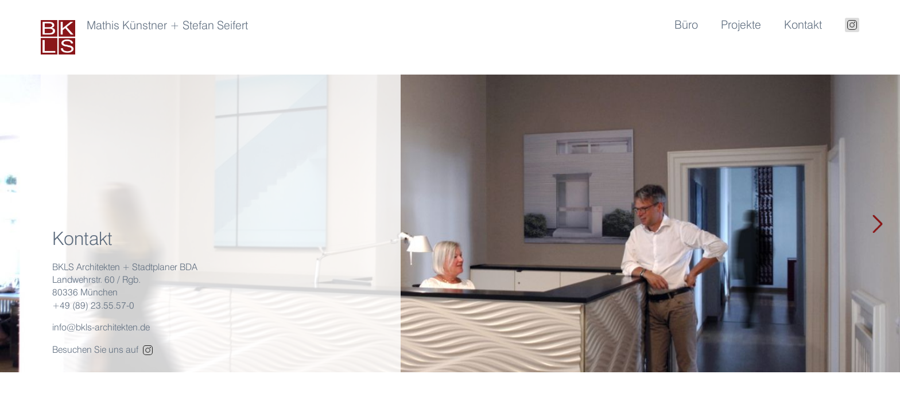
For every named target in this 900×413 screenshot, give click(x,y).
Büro (686, 25)
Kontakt (803, 25)
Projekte (741, 25)
